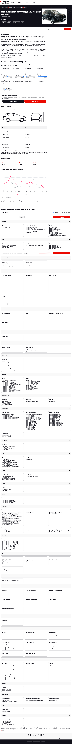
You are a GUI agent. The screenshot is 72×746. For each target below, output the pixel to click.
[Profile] (70, 2)
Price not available (6, 16)
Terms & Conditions (36, 740)
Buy (34, 2)
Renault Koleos (9, 36)
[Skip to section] (22, 217)
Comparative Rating (45, 29)
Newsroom (18, 738)
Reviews (20, 2)
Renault (10, 7)
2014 (16, 7)
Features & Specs (59, 29)
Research (28, 2)
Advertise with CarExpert (28, 738)
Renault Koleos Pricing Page (9, 201)
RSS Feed (43, 740)
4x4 (22, 22)
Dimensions (52, 29)
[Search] (67, 2)
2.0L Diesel (4, 22)
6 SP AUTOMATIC (16, 22)
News (13, 2)
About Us (11, 738)
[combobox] (10, 217)
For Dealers (39, 738)
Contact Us (46, 738)
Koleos (14, 7)
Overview (38, 29)
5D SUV (9, 22)
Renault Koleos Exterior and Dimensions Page (13, 152)
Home (3, 7)
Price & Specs (20, 7)
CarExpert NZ (60, 738)
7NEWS (52, 738)
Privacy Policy (29, 740)
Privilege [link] (25, 7)
